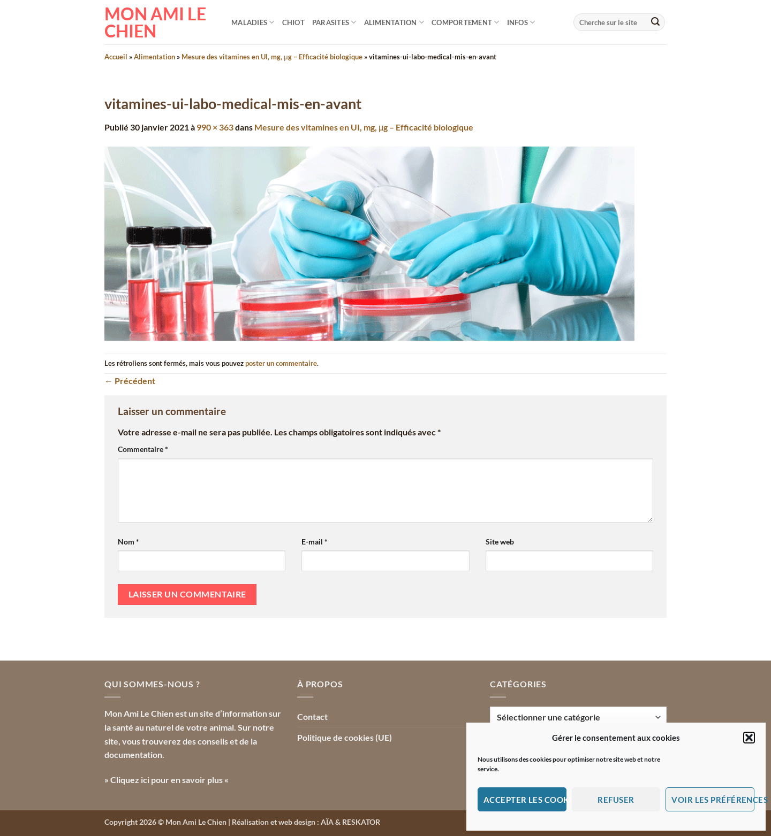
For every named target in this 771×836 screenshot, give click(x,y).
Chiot (293, 22)
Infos (521, 22)
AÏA (327, 821)
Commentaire (143, 449)
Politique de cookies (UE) (344, 737)
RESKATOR (361, 821)
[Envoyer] (655, 22)
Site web (500, 541)
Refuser (616, 799)
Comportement (466, 22)
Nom (128, 541)
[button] (749, 737)
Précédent (129, 380)
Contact (312, 716)
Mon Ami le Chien (155, 22)
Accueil (115, 56)
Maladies (253, 22)
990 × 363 (214, 127)
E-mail (314, 541)
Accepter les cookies (524, 799)
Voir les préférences (712, 799)
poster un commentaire (281, 363)
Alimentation (394, 22)
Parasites (334, 22)
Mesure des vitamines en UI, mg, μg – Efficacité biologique (272, 56)
